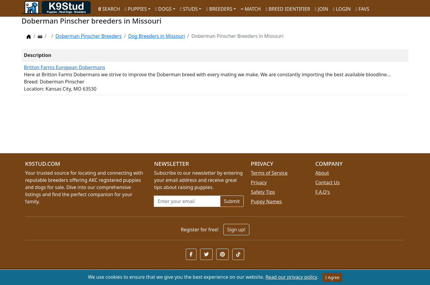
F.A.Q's (322, 192)
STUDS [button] (189, 9)
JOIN (321, 9)
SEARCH (109, 9)
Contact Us (327, 182)
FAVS (362, 9)
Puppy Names (266, 201)
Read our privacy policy (291, 277)
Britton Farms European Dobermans (64, 67)
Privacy (259, 182)
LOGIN (342, 9)
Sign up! (236, 229)
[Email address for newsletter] (187, 201)
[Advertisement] (201, 126)
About (322, 173)
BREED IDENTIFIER (287, 9)
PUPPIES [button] (136, 9)
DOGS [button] (163, 9)
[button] (191, 254)
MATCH (251, 9)
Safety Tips (263, 192)
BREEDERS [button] (219, 9)
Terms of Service (269, 173)
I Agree (332, 277)
